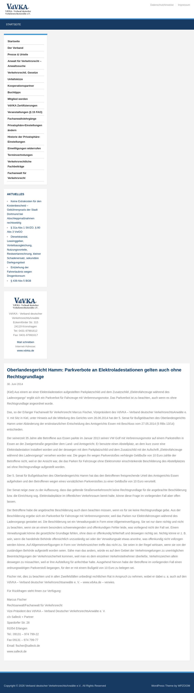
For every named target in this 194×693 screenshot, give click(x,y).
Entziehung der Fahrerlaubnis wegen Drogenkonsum (19, 272)
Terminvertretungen (20, 154)
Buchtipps (14, 92)
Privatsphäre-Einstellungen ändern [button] (25, 128)
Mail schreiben (25, 342)
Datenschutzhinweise (161, 5)
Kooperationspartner (21, 85)
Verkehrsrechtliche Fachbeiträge (19, 164)
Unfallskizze (15, 79)
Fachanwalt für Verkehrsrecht (17, 176)
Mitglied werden (18, 98)
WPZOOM (184, 685)
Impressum (184, 5)
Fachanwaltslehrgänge (22, 118)
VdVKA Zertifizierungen (22, 105)
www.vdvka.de (25, 350)
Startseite (13, 24)
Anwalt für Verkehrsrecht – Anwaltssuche (24, 64)
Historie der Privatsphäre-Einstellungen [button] (24, 139)
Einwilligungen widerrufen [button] (24, 148)
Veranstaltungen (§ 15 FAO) (25, 112)
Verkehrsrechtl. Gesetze (23, 72)
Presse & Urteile (18, 54)
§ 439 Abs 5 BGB (21, 280)
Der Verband (15, 47)
